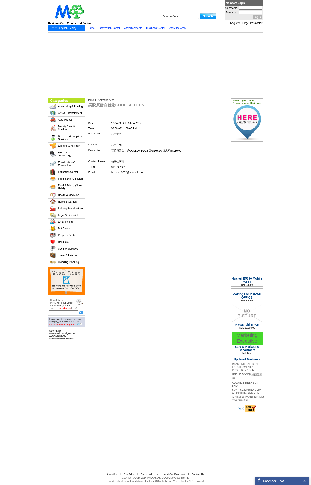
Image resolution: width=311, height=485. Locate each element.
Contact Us (198, 474)
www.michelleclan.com (62, 338)
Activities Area (106, 99)
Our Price (129, 474)
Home (91, 99)
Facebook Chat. (274, 481)
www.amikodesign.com (62, 333)
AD (187, 477)
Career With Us (150, 474)
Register (235, 23)
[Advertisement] (155, 65)
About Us (112, 474)
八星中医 (116, 133)
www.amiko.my (57, 336)
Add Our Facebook (175, 474)
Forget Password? (252, 23)
